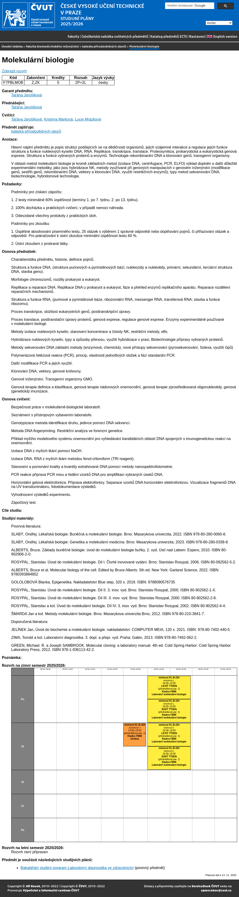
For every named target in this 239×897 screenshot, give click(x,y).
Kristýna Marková (58, 119)
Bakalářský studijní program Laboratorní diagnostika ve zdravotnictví (77, 868)
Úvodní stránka (12, 46)
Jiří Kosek (33, 886)
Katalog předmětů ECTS (168, 36)
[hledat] (189, 6)
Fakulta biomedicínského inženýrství (52, 46)
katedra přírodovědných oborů (104, 46)
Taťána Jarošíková (26, 95)
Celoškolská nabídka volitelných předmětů (114, 36)
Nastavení (197, 36)
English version (222, 36)
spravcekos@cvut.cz (216, 890)
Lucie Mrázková (88, 119)
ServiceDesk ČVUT (205, 886)
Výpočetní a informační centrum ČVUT (51, 890)
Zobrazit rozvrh (14, 71)
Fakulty (73, 36)
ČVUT (83, 886)
